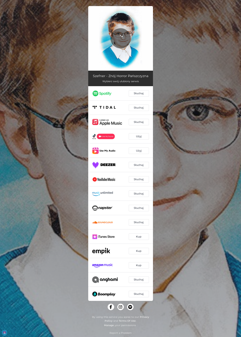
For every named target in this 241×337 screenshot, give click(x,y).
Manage (109, 325)
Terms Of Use (127, 320)
